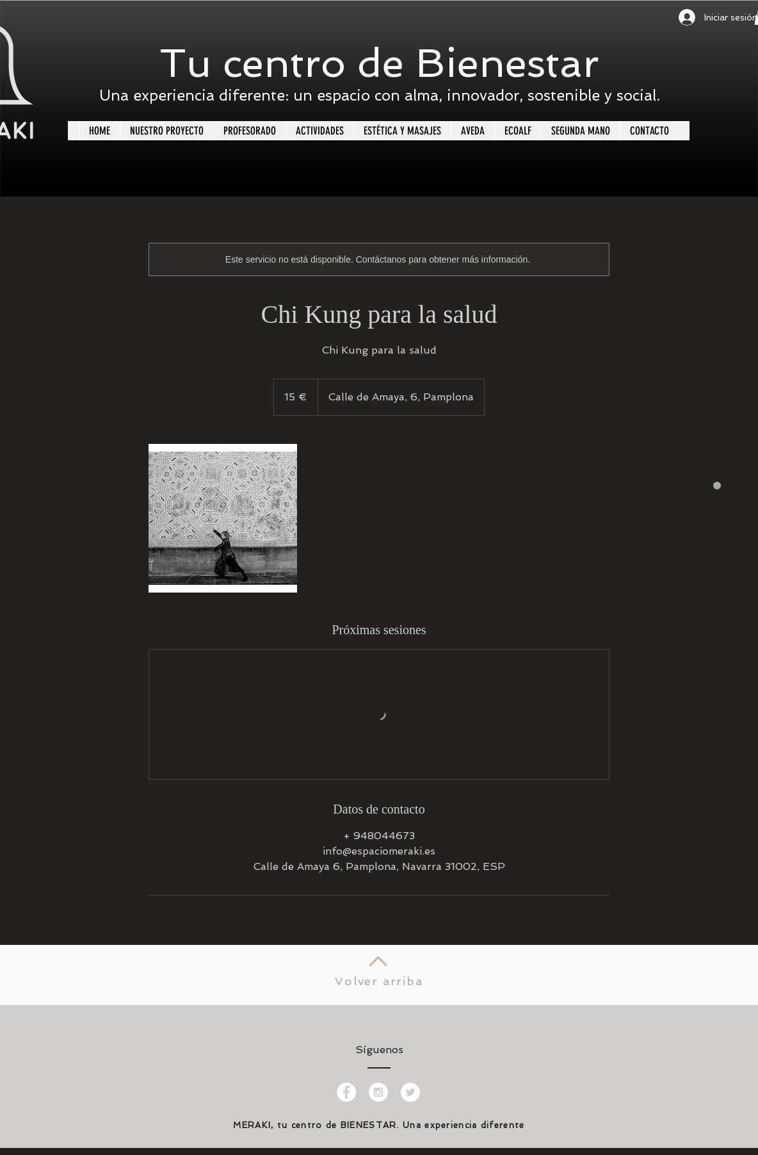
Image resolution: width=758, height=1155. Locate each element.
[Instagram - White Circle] (378, 1092)
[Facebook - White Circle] (346, 1092)
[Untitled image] (223, 518)
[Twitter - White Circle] (410, 1092)
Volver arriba (379, 981)
